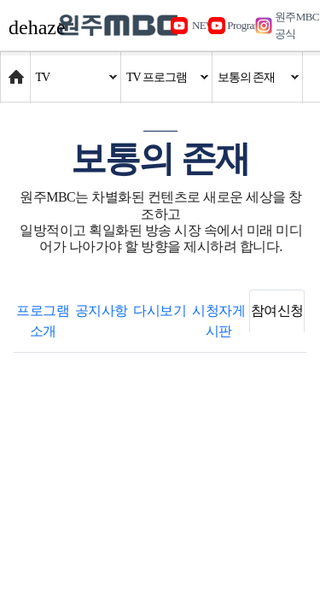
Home (16, 69)
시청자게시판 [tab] (218, 320)
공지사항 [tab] (101, 310)
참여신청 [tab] (277, 310)
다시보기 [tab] (159, 310)
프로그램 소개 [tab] (42, 320)
